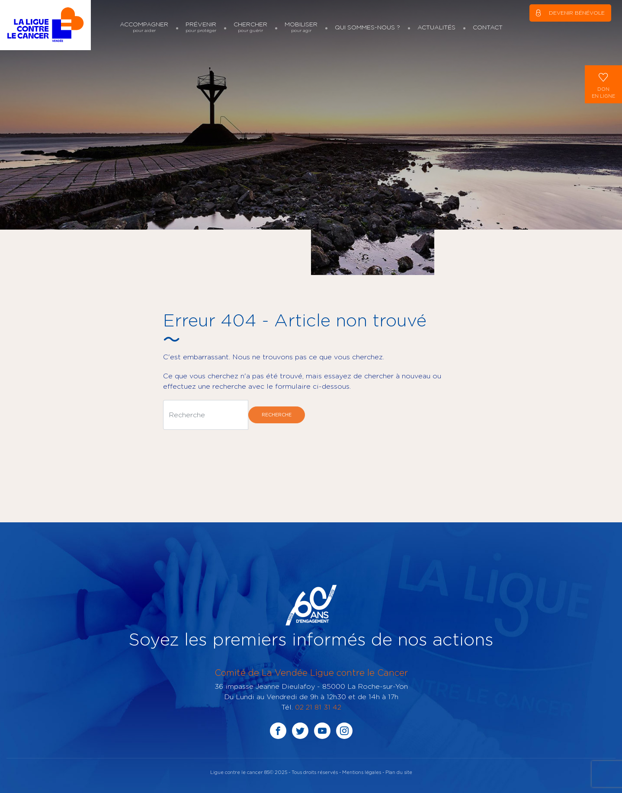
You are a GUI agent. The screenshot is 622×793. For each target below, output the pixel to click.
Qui (367, 27)
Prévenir (201, 27)
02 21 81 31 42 (318, 707)
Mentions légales (361, 772)
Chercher (250, 27)
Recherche (277, 415)
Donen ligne (603, 84)
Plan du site (398, 772)
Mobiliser (301, 27)
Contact (488, 27)
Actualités (436, 27)
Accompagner (144, 27)
